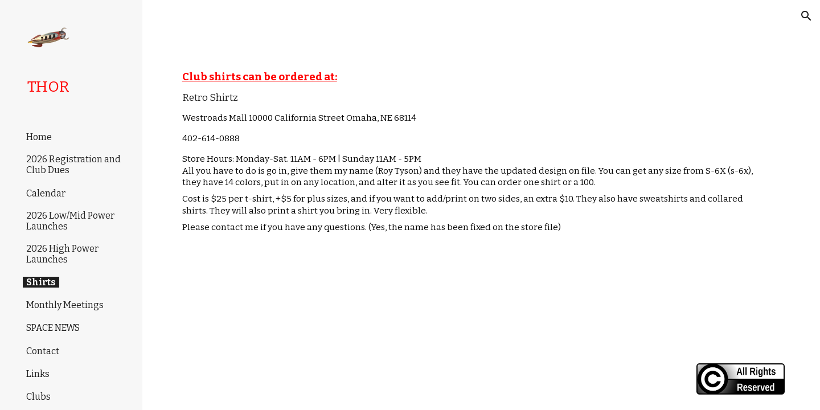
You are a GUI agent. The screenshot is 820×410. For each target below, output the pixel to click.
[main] (481, 154)
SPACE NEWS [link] (53, 327)
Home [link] (39, 137)
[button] (806, 16)
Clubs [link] (38, 396)
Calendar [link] (45, 193)
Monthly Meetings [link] (65, 305)
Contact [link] (42, 351)
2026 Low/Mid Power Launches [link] (70, 221)
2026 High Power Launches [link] (62, 254)
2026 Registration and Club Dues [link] (73, 164)
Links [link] (38, 373)
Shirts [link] (41, 282)
